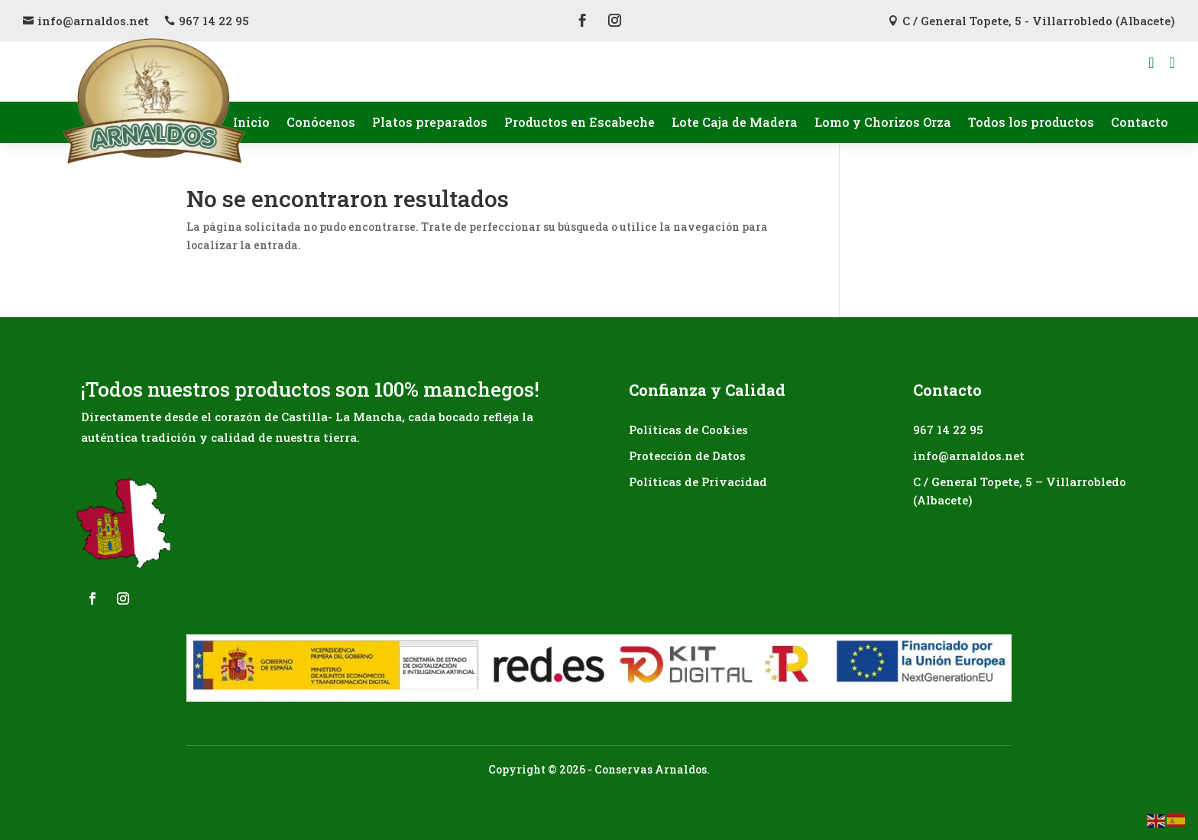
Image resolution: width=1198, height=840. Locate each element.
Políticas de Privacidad (698, 481)
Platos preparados (429, 122)
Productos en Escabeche (579, 122)
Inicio (251, 122)
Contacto (1139, 122)
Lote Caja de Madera (735, 122)
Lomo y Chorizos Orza (882, 122)
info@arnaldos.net (93, 20)
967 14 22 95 (214, 20)
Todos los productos (1031, 122)
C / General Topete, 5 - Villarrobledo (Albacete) (1038, 20)
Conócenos (321, 122)
